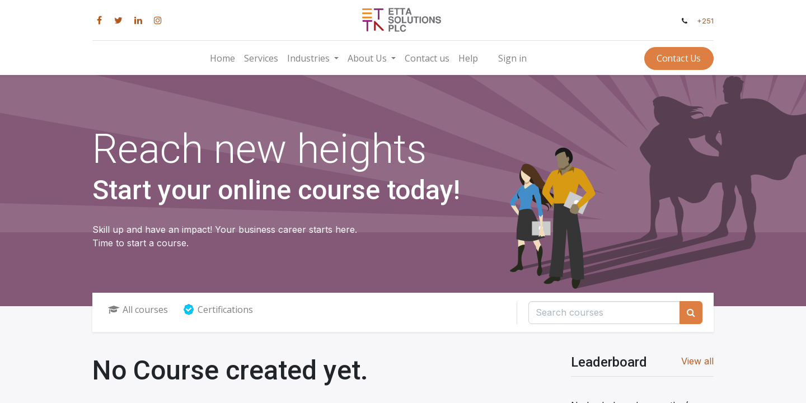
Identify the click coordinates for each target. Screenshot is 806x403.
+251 (705, 21)
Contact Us (679, 58)
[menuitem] (222, 58)
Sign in (512, 58)
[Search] (691, 312)
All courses (138, 309)
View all (697, 361)
